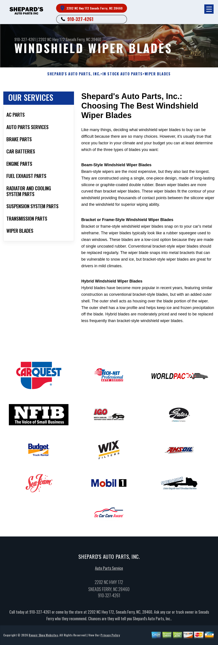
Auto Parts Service (109, 570)
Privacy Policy (110, 636)
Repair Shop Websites (43, 636)
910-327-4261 (80, 19)
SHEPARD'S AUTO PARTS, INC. (73, 74)
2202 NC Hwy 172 (51, 39)
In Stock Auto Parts (122, 74)
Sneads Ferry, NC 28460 (83, 39)
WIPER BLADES (158, 74)
